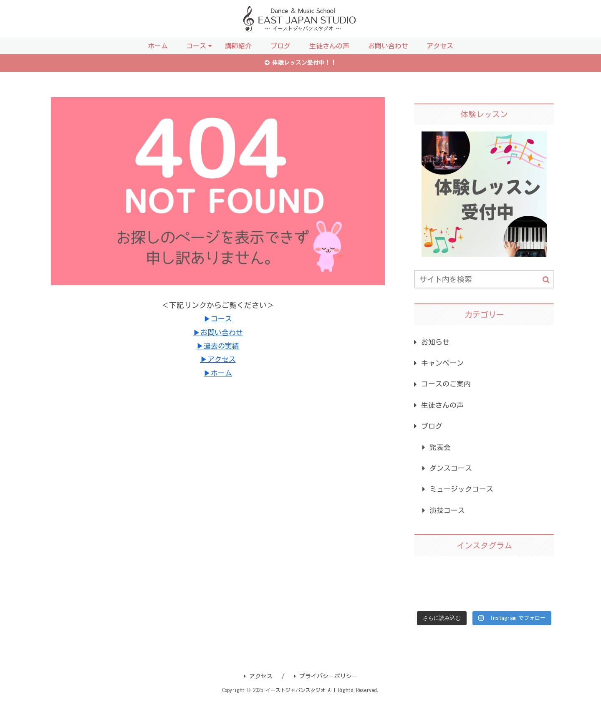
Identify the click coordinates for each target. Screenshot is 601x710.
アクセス (258, 685)
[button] (546, 281)
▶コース (218, 319)
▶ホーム (218, 374)
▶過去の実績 (217, 347)
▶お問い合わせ (218, 333)
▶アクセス (218, 360)
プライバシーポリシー (326, 685)
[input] (484, 280)
